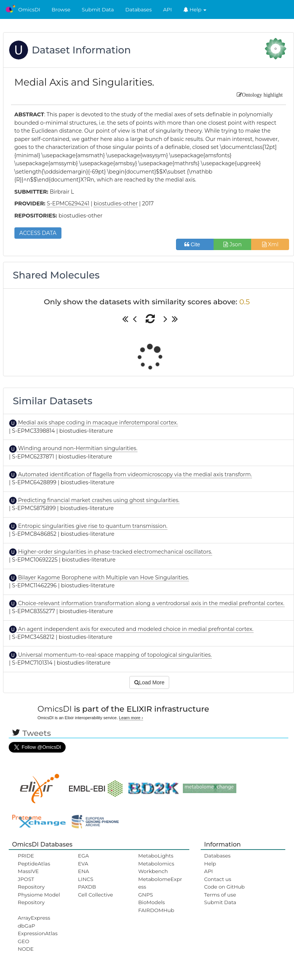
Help (195, 9)
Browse (61, 9)
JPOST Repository (31, 883)
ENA (83, 871)
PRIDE (26, 856)
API (167, 9)
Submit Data (98, 9)
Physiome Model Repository (39, 898)
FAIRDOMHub (156, 910)
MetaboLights (155, 856)
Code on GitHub (224, 887)
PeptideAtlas (34, 864)
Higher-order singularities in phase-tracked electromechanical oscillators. (114, 551)
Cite (195, 244)
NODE (26, 949)
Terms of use (220, 895)
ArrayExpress (34, 918)
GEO (23, 941)
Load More (149, 682)
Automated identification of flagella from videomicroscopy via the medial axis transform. (134, 474)
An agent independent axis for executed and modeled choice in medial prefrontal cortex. (135, 629)
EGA (83, 856)
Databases (138, 9)
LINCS (85, 879)
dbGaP (26, 926)
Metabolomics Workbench (156, 867)
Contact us (217, 879)
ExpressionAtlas (38, 933)
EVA (83, 864)
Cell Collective (95, 895)
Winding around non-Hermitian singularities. (77, 448)
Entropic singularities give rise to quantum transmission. (92, 526)
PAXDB (87, 887)
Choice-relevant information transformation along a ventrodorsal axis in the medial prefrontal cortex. (151, 603)
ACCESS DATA (38, 233)
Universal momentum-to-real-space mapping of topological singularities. (114, 654)
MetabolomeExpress (160, 883)
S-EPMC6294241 (68, 203)
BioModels (151, 902)
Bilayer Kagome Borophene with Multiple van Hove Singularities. (103, 577)
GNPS (145, 895)
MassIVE (28, 871)
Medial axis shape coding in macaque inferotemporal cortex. (97, 422)
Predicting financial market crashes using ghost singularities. (98, 500)
